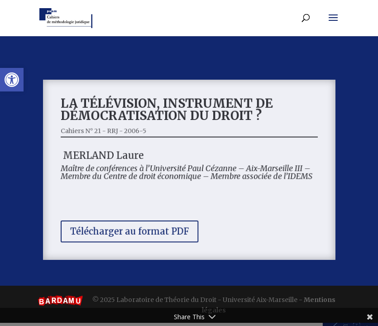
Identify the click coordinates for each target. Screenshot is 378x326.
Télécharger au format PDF (133, 227)
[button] (12, 79)
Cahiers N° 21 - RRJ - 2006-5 (108, 133)
